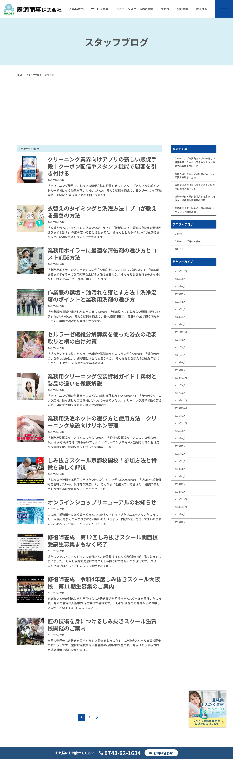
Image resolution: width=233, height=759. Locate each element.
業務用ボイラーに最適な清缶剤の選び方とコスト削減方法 (102, 253)
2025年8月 (180, 286)
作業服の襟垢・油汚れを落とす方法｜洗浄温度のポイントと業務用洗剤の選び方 (102, 295)
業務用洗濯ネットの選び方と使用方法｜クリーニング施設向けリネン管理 (102, 421)
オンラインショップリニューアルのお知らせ (102, 502)
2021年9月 (180, 339)
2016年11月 (181, 400)
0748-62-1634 (122, 753)
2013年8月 (180, 522)
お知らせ (179, 249)
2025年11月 (181, 271)
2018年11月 (181, 377)
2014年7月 (180, 476)
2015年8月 (180, 438)
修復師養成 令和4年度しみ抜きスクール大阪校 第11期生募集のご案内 (104, 582)
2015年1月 (180, 461)
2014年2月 (180, 484)
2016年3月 (180, 415)
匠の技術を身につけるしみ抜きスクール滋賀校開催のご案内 (102, 624)
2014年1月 (180, 491)
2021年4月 (180, 355)
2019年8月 (180, 370)
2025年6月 (180, 301)
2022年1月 (180, 324)
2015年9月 (180, 430)
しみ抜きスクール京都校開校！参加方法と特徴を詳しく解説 (102, 463)
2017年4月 (180, 385)
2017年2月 (180, 392)
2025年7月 (180, 294)
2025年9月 (180, 279)
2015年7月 (180, 446)
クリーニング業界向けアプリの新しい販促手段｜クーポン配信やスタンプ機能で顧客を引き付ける (102, 166)
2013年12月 (181, 499)
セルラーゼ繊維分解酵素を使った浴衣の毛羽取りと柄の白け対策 (102, 337)
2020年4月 (180, 362)
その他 (178, 234)
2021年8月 (180, 347)
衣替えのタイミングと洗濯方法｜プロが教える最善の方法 (102, 211)
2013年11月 (181, 506)
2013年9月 (180, 514)
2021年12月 (181, 332)
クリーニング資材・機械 (188, 241)
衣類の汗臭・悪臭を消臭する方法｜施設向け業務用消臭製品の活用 (195, 198)
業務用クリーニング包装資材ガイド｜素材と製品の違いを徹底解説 (102, 379)
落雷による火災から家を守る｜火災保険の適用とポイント (195, 187)
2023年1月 (180, 317)
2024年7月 (180, 309)
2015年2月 (180, 453)
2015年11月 (181, 423)
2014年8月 (180, 468)
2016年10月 (181, 408)
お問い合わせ (163, 753)
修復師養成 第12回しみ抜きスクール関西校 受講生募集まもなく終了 (105, 540)
